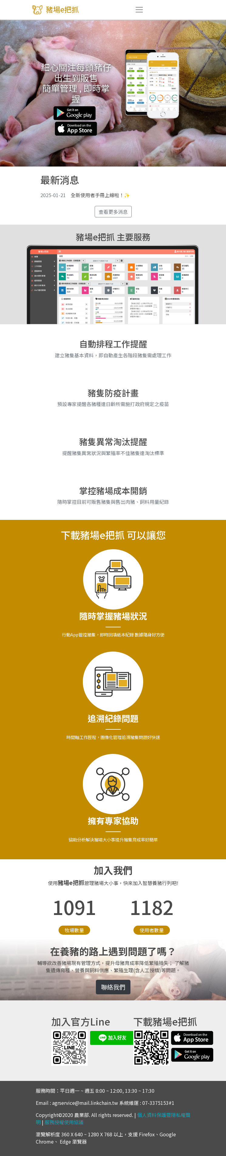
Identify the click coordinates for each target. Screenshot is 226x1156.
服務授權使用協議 (64, 1122)
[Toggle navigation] (139, 9)
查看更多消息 (113, 211)
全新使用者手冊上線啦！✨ (85, 195)
